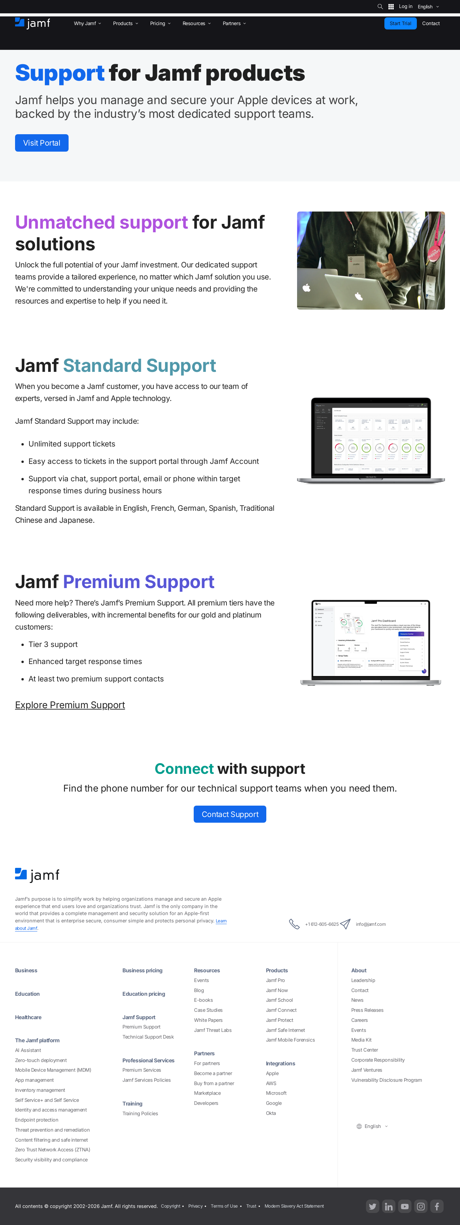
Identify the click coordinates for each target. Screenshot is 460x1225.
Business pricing (145, 970)
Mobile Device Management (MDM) (53, 1070)
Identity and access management (51, 1110)
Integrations (283, 1063)
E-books (203, 1000)
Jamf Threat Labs (213, 1030)
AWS (271, 1083)
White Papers (208, 1020)
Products (278, 970)
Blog (199, 990)
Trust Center (364, 1050)
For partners (207, 1063)
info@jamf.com (372, 924)
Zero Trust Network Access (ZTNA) (52, 1149)
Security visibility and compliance (51, 1159)
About (359, 970)
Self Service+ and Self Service (47, 1100)
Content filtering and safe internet (51, 1140)
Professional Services (153, 1060)
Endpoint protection (36, 1120)
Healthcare (30, 1016)
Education (29, 993)
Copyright (170, 1206)
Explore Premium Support (70, 707)
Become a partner (213, 1073)
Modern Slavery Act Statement (303, 1206)
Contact (360, 990)
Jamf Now (277, 990)
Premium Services (141, 1070)
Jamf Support (141, 1016)
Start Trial (400, 23)
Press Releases (367, 1010)
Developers (206, 1103)
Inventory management (40, 1090)
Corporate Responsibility (378, 1060)
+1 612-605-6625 (306, 924)
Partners (206, 1053)
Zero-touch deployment (41, 1060)
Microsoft (276, 1093)
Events (201, 980)
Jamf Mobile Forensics (290, 1040)
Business (27, 970)
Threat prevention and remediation (52, 1130)
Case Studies (208, 1010)
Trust (256, 1206)
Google (274, 1103)
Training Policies (140, 1113)
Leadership (363, 980)
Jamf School (279, 1000)
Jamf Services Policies (146, 1080)
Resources (209, 970)
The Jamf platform (40, 1040)
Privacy (197, 1206)
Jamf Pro (275, 980)
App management (34, 1080)
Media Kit (361, 1040)
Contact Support (230, 817)
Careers (359, 1020)
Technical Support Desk (148, 1037)
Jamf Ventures (366, 1070)
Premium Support (141, 1027)
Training (133, 1103)
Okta (271, 1113)
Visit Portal (46, 143)
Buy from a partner (214, 1083)
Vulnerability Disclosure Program (386, 1080)
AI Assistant (28, 1050)
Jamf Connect (281, 1010)
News (357, 1000)
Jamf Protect (279, 1020)
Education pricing (146, 993)
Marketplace (207, 1093)
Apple (272, 1073)
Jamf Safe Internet (285, 1030)
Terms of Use (228, 1206)
